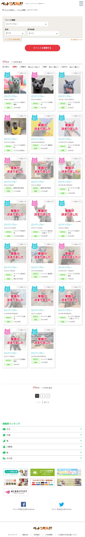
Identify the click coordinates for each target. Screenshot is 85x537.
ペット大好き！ (10, 10)
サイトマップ (12, 527)
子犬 (8, 421)
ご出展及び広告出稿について (67, 527)
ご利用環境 (48, 527)
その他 (9, 450)
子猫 (8, 427)
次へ (45, 394)
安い (50, 66)
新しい (30, 66)
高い (55, 66)
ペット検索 (22, 10)
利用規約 (37, 527)
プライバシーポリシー (42, 530)
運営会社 (25, 527)
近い (71, 66)
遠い (76, 66)
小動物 (9, 439)
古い (36, 66)
